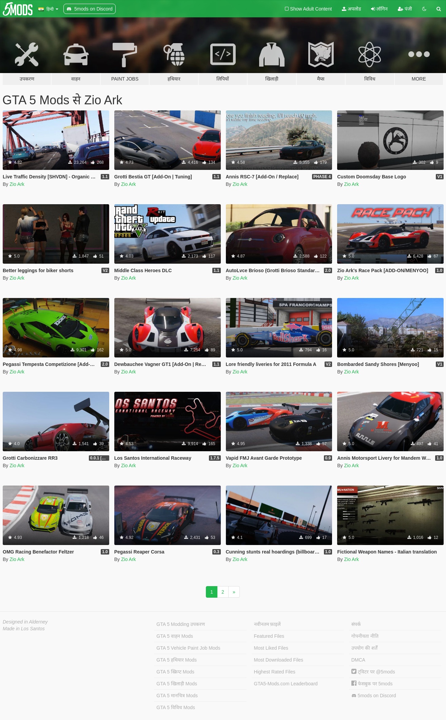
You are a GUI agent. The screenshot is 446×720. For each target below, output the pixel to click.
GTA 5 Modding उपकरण (180, 624)
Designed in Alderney (25, 622)
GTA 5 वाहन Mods (174, 636)
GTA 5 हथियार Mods (176, 660)
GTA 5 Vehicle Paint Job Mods (188, 648)
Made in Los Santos (24, 628)
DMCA (358, 660)
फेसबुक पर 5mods (372, 684)
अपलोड (351, 9)
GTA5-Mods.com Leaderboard (286, 683)
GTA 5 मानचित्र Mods (177, 695)
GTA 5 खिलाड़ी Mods (176, 683)
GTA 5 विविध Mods (175, 707)
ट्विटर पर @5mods (373, 672)
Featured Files (269, 636)
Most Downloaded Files (279, 660)
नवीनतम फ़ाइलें (267, 624)
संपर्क (356, 624)
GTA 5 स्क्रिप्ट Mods (175, 671)
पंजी (405, 9)
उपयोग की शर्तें (364, 648)
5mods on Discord (373, 696)
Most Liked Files (271, 648)
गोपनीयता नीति (365, 636)
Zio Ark (16, 184)
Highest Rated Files (274, 671)
